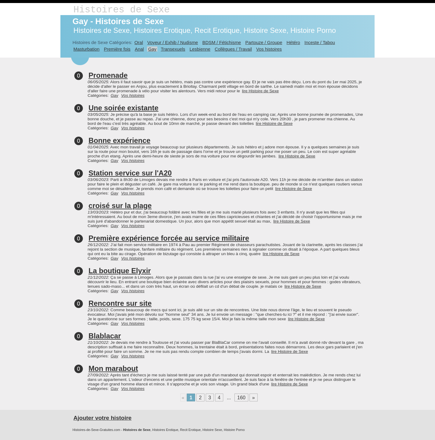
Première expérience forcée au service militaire (169, 238)
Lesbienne (199, 49)
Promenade (108, 75)
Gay (152, 49)
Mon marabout (113, 368)
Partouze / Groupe (263, 42)
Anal (139, 49)
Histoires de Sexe (121, 10)
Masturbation (86, 49)
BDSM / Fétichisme (221, 42)
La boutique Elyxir (120, 271)
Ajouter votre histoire (102, 418)
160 (241, 397)
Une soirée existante (123, 108)
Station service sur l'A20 (130, 173)
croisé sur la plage (120, 205)
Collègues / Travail (233, 49)
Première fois (117, 49)
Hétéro (293, 42)
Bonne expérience (119, 140)
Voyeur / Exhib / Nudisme (172, 42)
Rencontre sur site (120, 303)
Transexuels (173, 49)
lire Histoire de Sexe (260, 91)
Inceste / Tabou (319, 42)
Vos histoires (269, 49)
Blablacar (105, 336)
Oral (138, 42)
